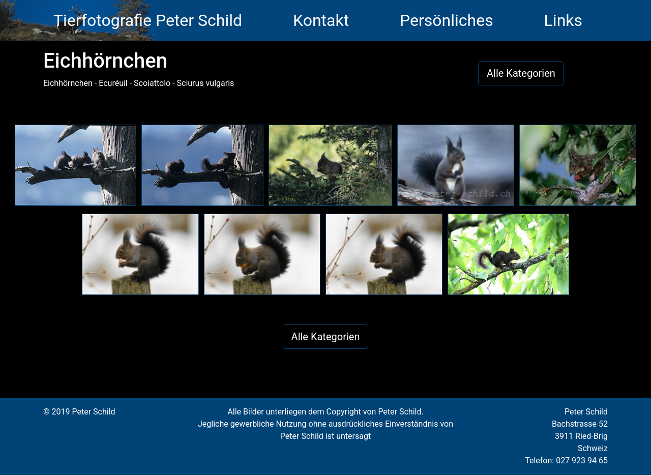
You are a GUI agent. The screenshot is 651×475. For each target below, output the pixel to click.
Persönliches (446, 20)
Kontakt (321, 20)
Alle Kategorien (521, 73)
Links (563, 20)
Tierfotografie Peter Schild (147, 20)
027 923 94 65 (582, 460)
